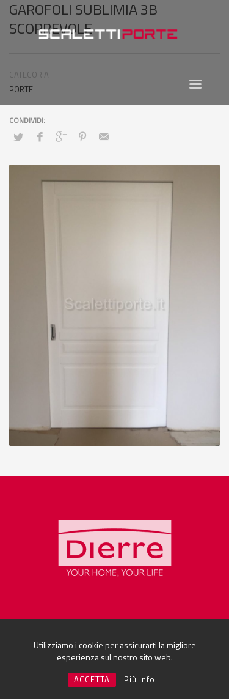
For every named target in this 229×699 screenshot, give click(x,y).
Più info (139, 679)
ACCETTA (92, 679)
